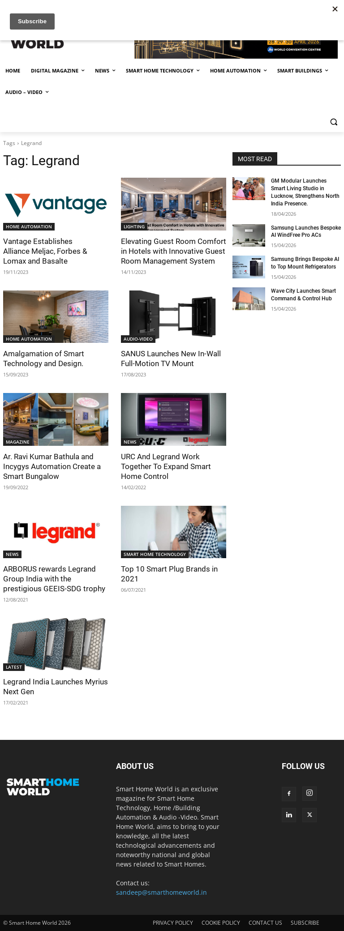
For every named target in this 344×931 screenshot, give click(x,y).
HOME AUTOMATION (29, 226)
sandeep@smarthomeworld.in (161, 892)
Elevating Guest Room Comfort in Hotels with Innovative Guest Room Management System (173, 251)
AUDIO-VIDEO (138, 339)
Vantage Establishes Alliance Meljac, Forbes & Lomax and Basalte (45, 251)
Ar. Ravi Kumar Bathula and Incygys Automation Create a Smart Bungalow (52, 466)
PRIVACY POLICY (173, 923)
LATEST (14, 667)
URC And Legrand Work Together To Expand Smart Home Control (166, 466)
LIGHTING (134, 226)
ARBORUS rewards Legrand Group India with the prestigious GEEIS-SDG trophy (54, 578)
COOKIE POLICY (221, 923)
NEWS (130, 442)
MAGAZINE (18, 442)
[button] (333, 121)
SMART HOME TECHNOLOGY (155, 554)
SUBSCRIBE (305, 923)
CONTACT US (265, 923)
